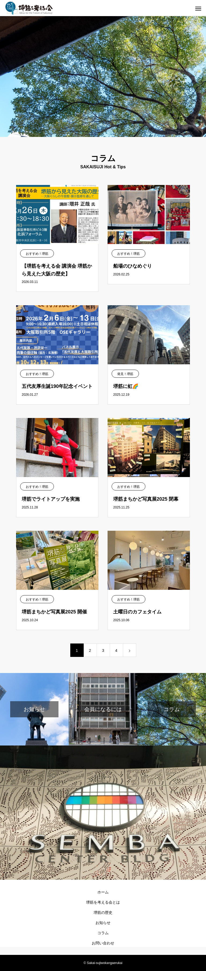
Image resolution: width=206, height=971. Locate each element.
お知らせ (103, 923)
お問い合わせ (103, 943)
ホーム (103, 892)
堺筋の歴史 (103, 912)
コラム (103, 933)
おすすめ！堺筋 (37, 254)
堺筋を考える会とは (103, 902)
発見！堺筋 (125, 374)
